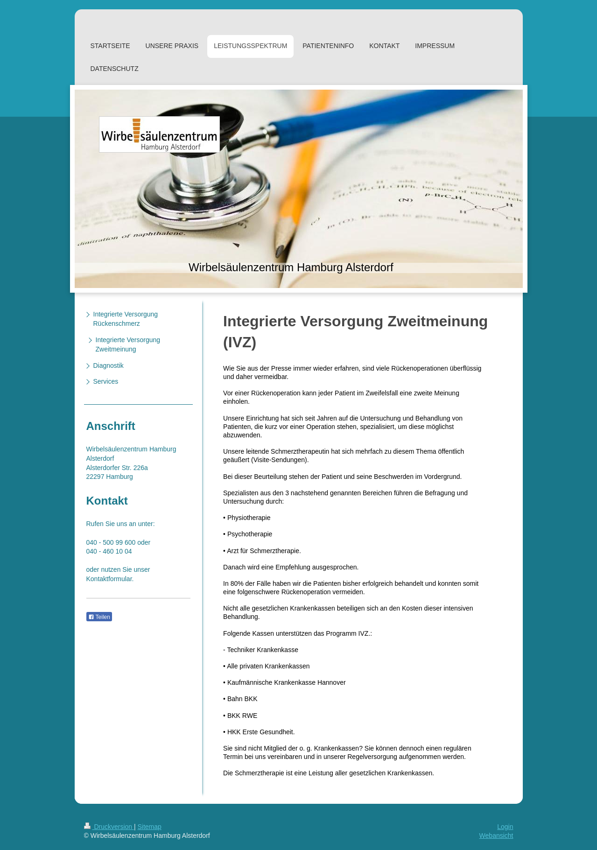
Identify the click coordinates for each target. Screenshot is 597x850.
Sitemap (150, 826)
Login (505, 826)
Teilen (99, 617)
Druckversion (109, 826)
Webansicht (496, 835)
